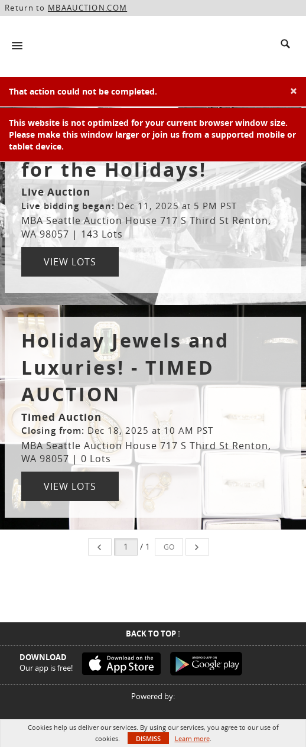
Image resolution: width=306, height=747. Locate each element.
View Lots (70, 261)
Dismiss (148, 738)
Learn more (192, 738)
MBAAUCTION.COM (87, 7)
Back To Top (153, 633)
